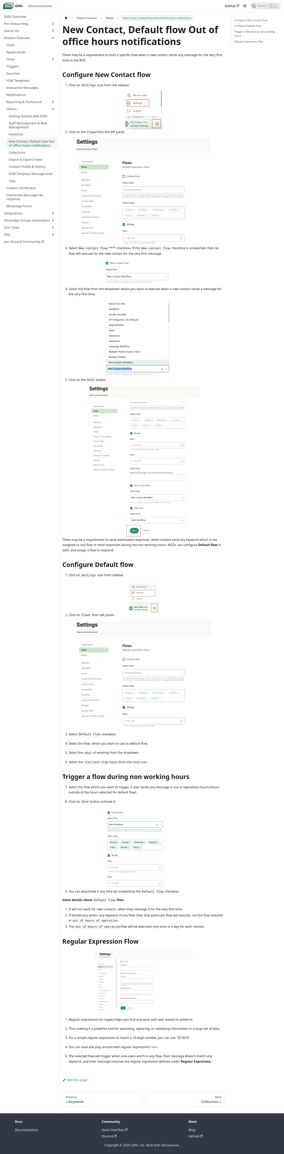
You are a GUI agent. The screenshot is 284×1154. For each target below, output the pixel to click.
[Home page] (66, 18)
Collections (17, 152)
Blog (192, 1130)
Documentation (40, 6)
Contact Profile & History (27, 166)
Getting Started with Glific (28, 116)
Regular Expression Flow (248, 41)
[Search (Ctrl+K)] (265, 5)
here (154, 1047)
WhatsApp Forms (19, 206)
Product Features (17, 38)
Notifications (16, 95)
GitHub (232, 6)
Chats (10, 45)
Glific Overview (15, 16)
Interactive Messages (22, 88)
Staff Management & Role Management (28, 125)
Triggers (12, 66)
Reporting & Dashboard (24, 102)
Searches (13, 73)
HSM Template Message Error (31, 174)
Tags (12, 181)
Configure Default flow (247, 26)
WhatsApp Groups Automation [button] (27, 220)
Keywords (16, 134)
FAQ (7, 234)
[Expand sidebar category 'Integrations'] (53, 213)
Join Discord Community (24, 242)
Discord (109, 1136)
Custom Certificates (21, 188)
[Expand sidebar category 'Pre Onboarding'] (53, 24)
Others (11, 109)
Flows (10, 59)
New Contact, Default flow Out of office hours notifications (31, 143)
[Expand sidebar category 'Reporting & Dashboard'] (53, 102)
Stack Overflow (114, 1130)
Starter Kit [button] (11, 31)
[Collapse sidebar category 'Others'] (53, 109)
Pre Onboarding (16, 24)
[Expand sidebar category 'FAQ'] (53, 234)
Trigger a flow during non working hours (254, 34)
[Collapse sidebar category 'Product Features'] (53, 38)
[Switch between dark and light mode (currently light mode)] (245, 6)
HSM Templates (18, 80)
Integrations (13, 213)
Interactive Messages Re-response (25, 197)
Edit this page (74, 1080)
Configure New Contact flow (250, 20)
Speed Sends (15, 52)
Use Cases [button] (11, 227)
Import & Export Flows (25, 159)
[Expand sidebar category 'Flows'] (53, 59)
